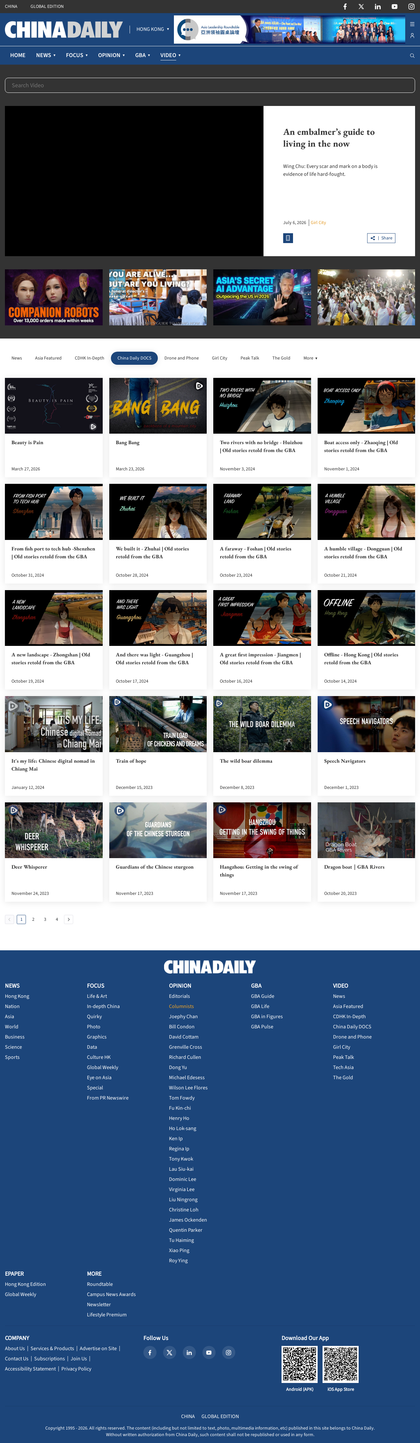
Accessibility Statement (30, 1368)
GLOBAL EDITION (47, 6)
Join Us (79, 1358)
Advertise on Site (98, 1348)
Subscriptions (49, 1358)
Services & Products (52, 1348)
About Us (15, 1348)
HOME (18, 55)
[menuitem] (150, 29)
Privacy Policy (76, 1368)
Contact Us (17, 1358)
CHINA (11, 6)
